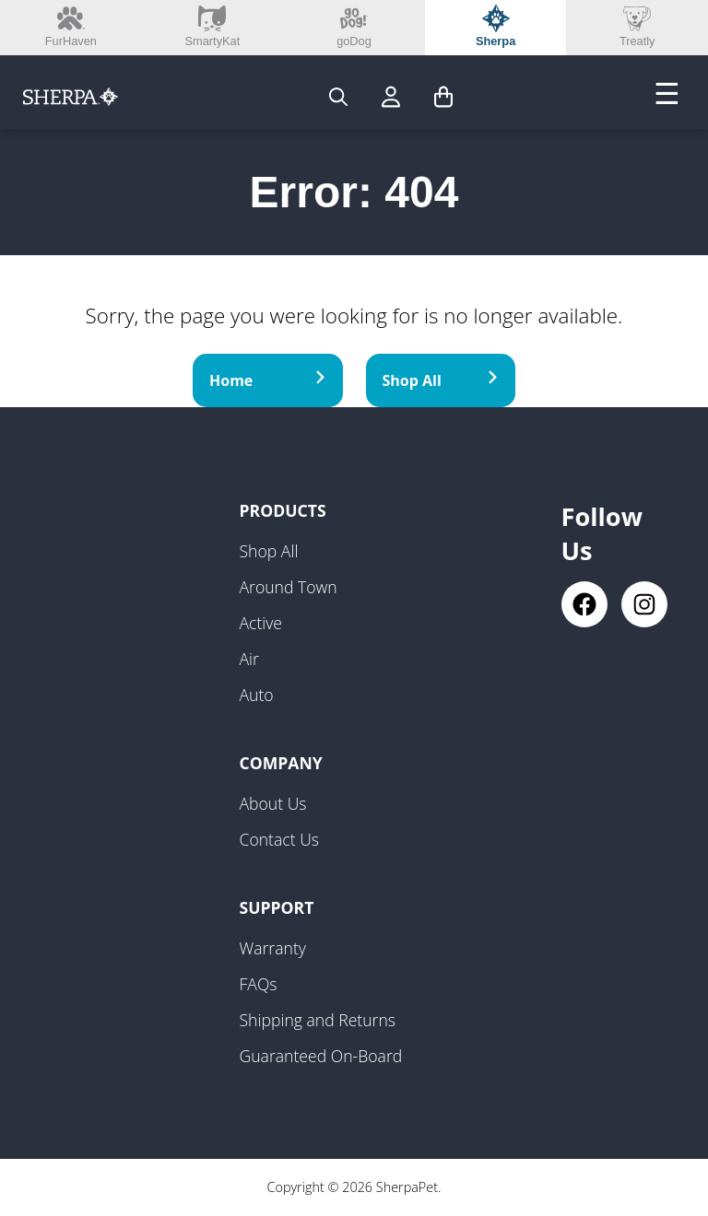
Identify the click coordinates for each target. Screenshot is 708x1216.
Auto (257, 695)
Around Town (288, 587)
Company (281, 763)
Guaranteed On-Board (321, 1056)
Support (277, 907)
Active (261, 623)
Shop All (441, 380)
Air (249, 659)
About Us (273, 803)
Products (283, 510)
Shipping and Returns (318, 1020)
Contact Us (280, 839)
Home (267, 380)
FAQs (258, 984)
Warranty (273, 948)
